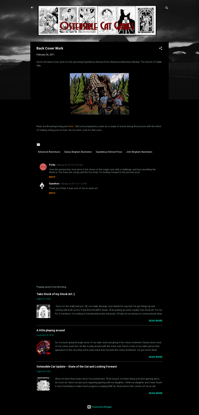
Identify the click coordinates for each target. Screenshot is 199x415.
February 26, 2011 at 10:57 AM (70, 165)
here (71, 126)
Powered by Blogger (99, 407)
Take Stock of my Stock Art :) (56, 294)
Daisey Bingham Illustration (78, 151)
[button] (160, 48)
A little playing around (51, 330)
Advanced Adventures (49, 151)
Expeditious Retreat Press (109, 151)
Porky (52, 164)
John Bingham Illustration (139, 151)
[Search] (167, 8)
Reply (52, 177)
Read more (155, 320)
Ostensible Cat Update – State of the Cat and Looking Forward (77, 366)
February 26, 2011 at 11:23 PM (74, 184)
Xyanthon (54, 183)
